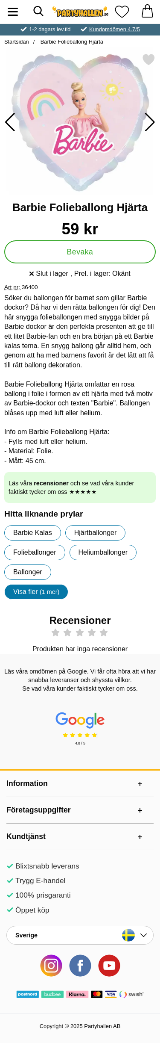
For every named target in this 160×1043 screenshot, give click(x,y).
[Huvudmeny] (13, 12)
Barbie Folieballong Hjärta (71, 41)
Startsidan (16, 41)
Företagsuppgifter (38, 810)
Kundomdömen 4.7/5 (114, 29)
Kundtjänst (26, 836)
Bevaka (80, 252)
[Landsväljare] (80, 935)
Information (27, 783)
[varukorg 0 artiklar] (147, 11)
